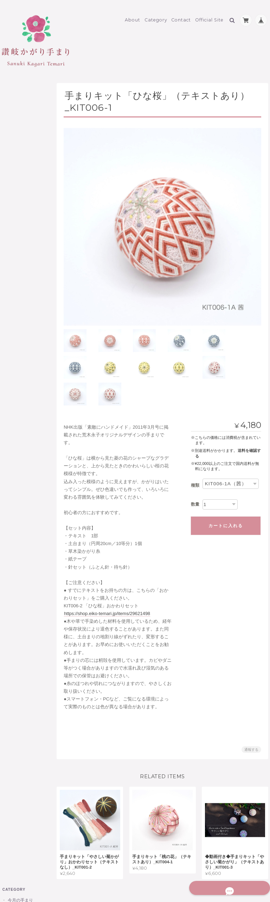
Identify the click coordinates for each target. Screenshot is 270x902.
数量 (195, 469)
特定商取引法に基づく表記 (27, 450)
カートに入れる (225, 491)
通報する (251, 715)
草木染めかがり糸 (28, 224)
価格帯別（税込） (28, 192)
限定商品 (15, 285)
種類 (195, 450)
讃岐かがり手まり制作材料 (28, 208)
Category (155, 16)
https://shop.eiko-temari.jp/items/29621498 (112, 579)
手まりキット (23, 260)
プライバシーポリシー (190, 873)
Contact (181, 16)
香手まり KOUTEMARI (31, 176)
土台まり (19, 248)
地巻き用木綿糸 (25, 236)
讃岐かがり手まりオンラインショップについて (27, 427)
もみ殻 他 (21, 272)
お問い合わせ (20, 467)
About (132, 16)
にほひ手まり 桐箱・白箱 (32, 158)
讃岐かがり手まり (24, 105)
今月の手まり (19, 92)
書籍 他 (19, 313)
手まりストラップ (28, 143)
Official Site (209, 16)
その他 (13, 299)
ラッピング (21, 324)
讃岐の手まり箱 (25, 131)
